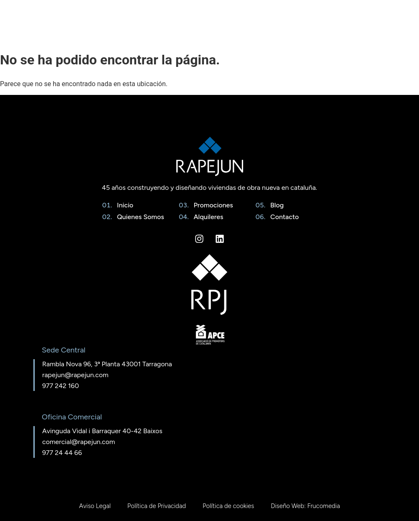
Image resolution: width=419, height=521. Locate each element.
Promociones (211, 205)
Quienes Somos (139, 217)
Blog (275, 205)
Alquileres (206, 217)
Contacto (283, 217)
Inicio (123, 205)
